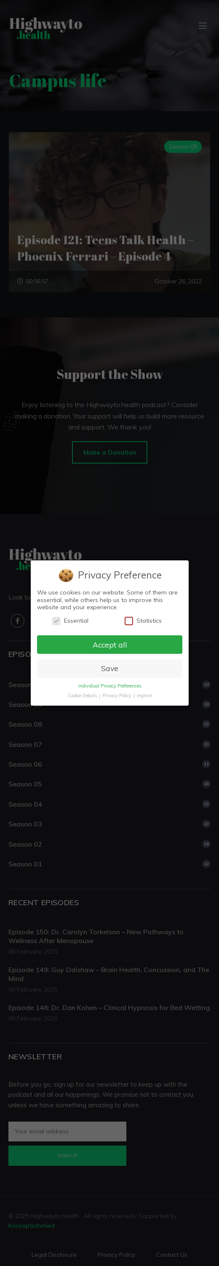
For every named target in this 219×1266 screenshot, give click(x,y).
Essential (70, 621)
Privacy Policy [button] (117, 695)
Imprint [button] (144, 695)
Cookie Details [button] (82, 695)
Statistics (142, 621)
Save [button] (109, 668)
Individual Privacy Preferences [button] (109, 686)
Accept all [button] (109, 644)
